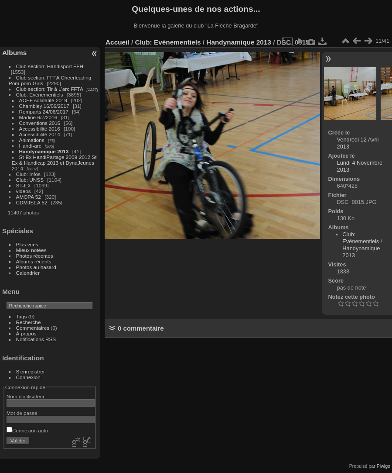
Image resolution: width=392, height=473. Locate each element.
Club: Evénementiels (39, 94)
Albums (14, 52)
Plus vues (27, 244)
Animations (31, 140)
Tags (21, 316)
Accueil (118, 42)
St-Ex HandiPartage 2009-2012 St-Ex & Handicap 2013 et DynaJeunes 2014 (55, 162)
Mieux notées (31, 250)
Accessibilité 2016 (39, 128)
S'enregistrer (30, 371)
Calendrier (28, 273)
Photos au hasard (36, 267)
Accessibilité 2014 (39, 134)
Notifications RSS (36, 339)
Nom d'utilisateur (25, 396)
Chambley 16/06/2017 (44, 106)
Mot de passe (22, 413)
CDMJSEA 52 (32, 202)
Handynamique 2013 (44, 151)
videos (23, 191)
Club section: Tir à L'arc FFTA (49, 89)
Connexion (28, 377)
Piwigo (383, 466)
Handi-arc (30, 145)
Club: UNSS (30, 180)
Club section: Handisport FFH (49, 66)
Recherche (28, 322)
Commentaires (33, 328)
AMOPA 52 (28, 197)
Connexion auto (27, 430)
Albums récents (33, 261)
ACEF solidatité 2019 (43, 100)
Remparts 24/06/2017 (43, 111)
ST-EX (23, 185)
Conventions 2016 (40, 123)
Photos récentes (34, 256)
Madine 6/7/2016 (38, 117)
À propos (26, 333)
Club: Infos (28, 174)
